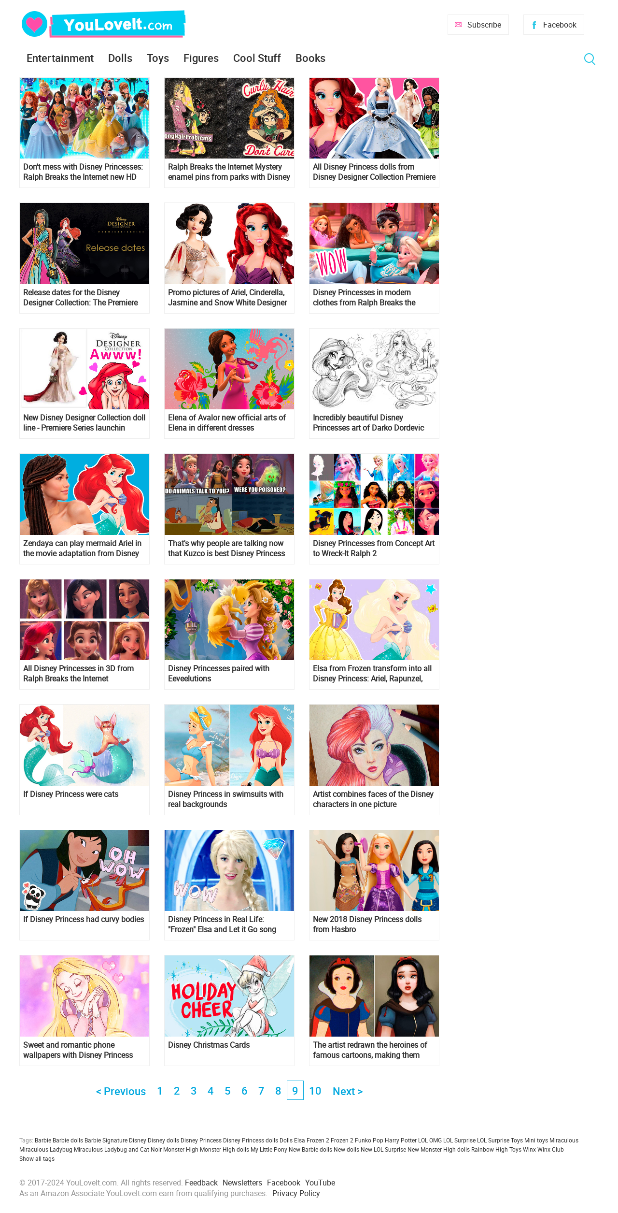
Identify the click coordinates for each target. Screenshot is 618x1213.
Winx (529, 1149)
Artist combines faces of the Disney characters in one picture (373, 799)
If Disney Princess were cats (70, 794)
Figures (201, 58)
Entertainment (60, 58)
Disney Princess (201, 1140)
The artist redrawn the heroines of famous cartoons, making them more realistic (370, 1050)
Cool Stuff (257, 58)
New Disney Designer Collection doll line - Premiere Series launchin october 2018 (84, 423)
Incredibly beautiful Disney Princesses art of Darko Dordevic (368, 423)
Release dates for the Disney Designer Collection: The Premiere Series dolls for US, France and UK (81, 298)
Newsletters (242, 1182)
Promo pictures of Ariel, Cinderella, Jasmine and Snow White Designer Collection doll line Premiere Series (227, 298)
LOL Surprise (459, 1140)
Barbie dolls (68, 1140)
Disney (137, 1140)
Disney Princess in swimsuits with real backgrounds (225, 799)
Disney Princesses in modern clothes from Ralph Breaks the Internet (364, 298)
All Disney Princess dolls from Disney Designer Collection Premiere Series (374, 172)
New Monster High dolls (438, 1149)
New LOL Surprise (383, 1149)
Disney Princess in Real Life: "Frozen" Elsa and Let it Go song (222, 924)
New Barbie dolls (310, 1149)
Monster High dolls (224, 1149)
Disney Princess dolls (250, 1140)
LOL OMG (430, 1140)
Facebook (559, 24)
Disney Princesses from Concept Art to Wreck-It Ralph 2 (374, 548)
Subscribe (484, 24)
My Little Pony (269, 1149)
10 (315, 1090)
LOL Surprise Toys (500, 1140)
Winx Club (550, 1149)
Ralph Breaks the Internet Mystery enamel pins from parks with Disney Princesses (229, 172)
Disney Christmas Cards (209, 1045)
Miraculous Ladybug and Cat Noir (118, 1149)
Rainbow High (489, 1149)
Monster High (180, 1149)
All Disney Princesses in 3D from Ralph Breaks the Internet (78, 674)
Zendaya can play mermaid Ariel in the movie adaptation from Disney (82, 548)
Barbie (43, 1140)
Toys (158, 58)
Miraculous (563, 1140)
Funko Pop (369, 1140)
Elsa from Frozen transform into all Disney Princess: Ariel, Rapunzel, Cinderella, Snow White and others (372, 674)
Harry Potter (401, 1140)
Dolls (120, 58)
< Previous (121, 1091)
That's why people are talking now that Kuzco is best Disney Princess (226, 548)
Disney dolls (163, 1140)
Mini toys (536, 1140)
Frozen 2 (342, 1140)
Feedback (201, 1182)
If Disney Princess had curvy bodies (83, 919)
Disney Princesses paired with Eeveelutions (218, 674)
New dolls (346, 1149)
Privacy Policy (296, 1193)
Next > (348, 1091)
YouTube (320, 1182)
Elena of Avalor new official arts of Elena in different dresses (227, 423)
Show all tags (37, 1158)
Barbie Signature (105, 1140)
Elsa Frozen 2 (311, 1140)
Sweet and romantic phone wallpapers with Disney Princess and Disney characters (78, 1050)
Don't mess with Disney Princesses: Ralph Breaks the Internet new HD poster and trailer (83, 172)
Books (310, 58)
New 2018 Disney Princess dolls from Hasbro (367, 924)
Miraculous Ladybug (45, 1149)
